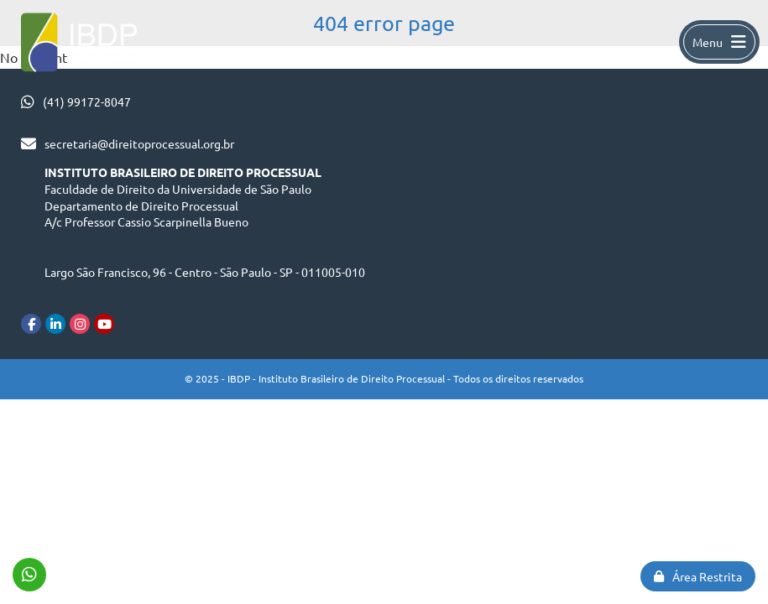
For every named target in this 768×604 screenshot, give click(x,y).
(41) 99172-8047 (87, 101)
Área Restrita (698, 576)
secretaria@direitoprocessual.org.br (139, 143)
